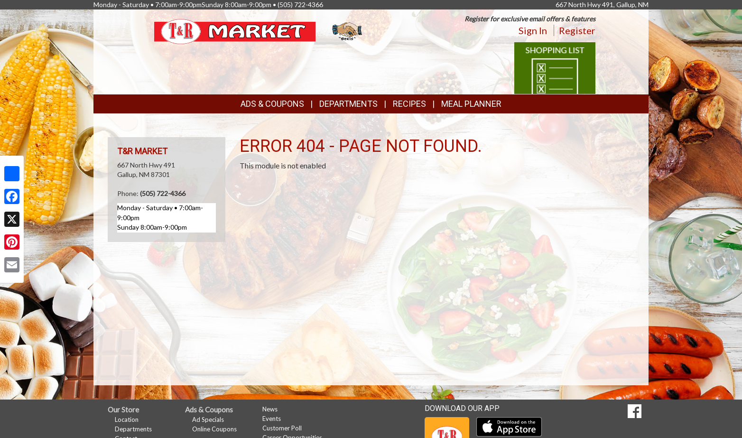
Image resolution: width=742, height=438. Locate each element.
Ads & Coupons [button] (272, 104)
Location (127, 419)
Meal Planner (471, 104)
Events (271, 418)
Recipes (409, 104)
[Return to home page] (259, 31)
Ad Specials (208, 419)
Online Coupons (214, 429)
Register (577, 30)
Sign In (533, 30)
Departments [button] (348, 104)
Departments (133, 429)
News (270, 409)
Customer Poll (282, 428)
